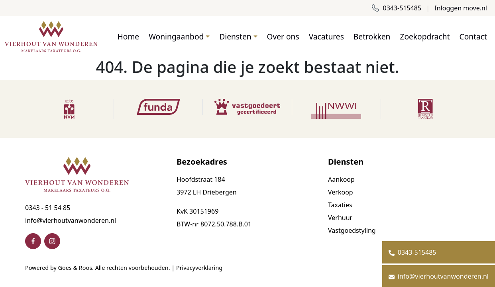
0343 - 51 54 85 (47, 207)
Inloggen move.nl (460, 8)
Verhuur (340, 217)
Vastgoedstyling (352, 230)
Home (128, 36)
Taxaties (340, 205)
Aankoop (341, 179)
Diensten (235, 36)
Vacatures (326, 36)
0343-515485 (396, 8)
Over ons (283, 36)
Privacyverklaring (199, 267)
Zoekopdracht (425, 36)
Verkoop (340, 192)
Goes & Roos (75, 267)
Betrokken (372, 36)
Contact (473, 36)
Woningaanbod (176, 36)
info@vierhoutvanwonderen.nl (70, 220)
